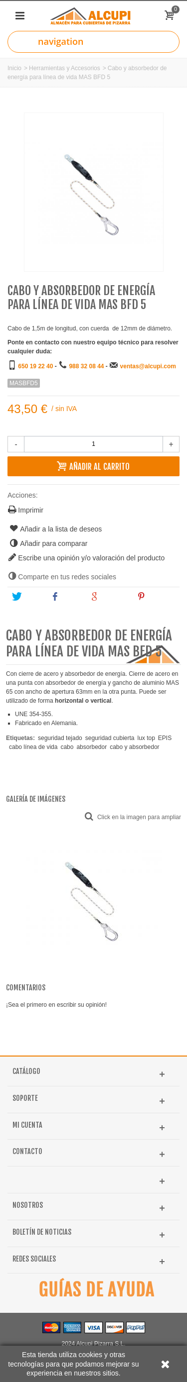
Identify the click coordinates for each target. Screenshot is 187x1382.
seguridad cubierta (110, 738)
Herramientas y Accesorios (64, 68)
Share (66, 597)
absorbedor (91, 747)
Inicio (14, 68)
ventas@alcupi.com (148, 366)
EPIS (165, 738)
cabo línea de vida (33, 747)
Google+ (109, 597)
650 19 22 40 (35, 366)
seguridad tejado (60, 738)
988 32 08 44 (86, 366)
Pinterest (156, 597)
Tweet (27, 597)
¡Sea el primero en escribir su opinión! (56, 1004)
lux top (146, 738)
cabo (66, 747)
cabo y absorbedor (134, 747)
